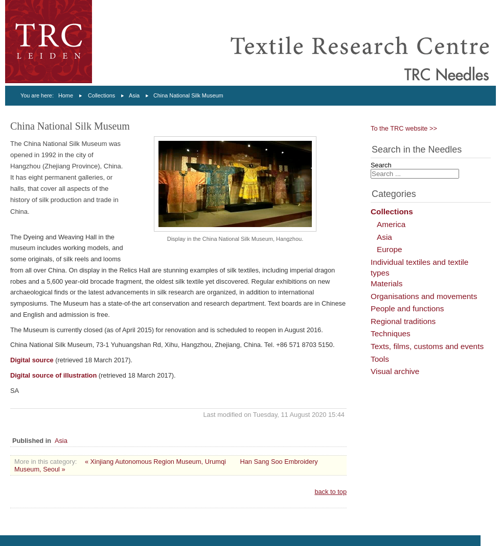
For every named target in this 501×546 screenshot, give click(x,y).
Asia (134, 95)
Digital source (32, 360)
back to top (330, 491)
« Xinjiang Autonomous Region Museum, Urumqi (155, 461)
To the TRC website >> (404, 128)
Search (381, 165)
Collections (101, 95)
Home (65, 95)
